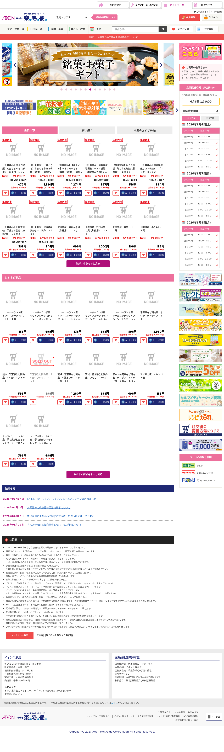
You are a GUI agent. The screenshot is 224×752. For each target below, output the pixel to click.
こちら (114, 702)
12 (114, 89)
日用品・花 (36, 29)
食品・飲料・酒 (15, 29)
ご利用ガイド (201, 11)
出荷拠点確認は (105, 17)
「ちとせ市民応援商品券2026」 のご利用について (54, 524)
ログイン (213, 17)
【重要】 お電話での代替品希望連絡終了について (112, 37)
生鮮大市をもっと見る (88, 263)
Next (161, 64)
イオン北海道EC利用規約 (168, 716)
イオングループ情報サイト (99, 716)
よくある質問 (179, 712)
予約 (98, 29)
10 (105, 89)
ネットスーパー (177, 5)
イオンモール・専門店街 (145, 5)
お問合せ (216, 11)
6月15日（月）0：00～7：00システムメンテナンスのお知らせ (61, 498)
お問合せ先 (193, 712)
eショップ (207, 5)
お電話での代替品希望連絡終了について (48, 507)
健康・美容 (57, 29)
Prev (15, 64)
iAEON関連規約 (190, 716)
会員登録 (190, 17)
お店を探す (113, 5)
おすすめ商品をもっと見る (88, 474)
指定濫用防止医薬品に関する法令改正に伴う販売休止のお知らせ (62, 516)
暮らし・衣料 (78, 29)
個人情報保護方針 (145, 716)
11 (110, 89)
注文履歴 (208, 29)
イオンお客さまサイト (124, 716)
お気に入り (183, 29)
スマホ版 (215, 716)
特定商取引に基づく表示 (187, 720)
